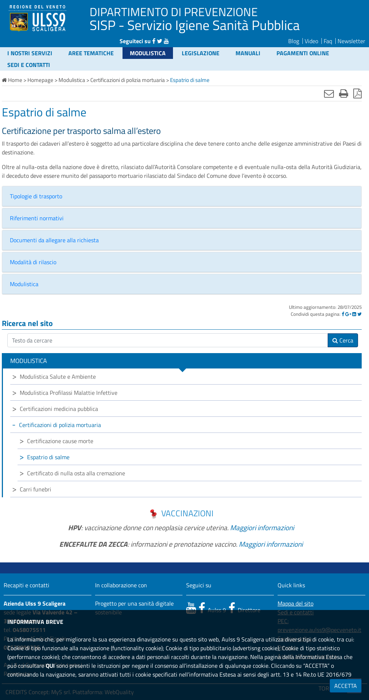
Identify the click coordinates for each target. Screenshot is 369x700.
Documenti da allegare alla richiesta (54, 240)
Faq (328, 41)
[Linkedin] (354, 314)
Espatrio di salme (48, 457)
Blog (293, 41)
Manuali (248, 53)
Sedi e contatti (28, 64)
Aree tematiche (91, 53)
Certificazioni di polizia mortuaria (60, 424)
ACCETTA (345, 685)
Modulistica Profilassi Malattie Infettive (68, 392)
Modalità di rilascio (33, 262)
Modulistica (148, 53)
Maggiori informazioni (262, 527)
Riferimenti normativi (37, 218)
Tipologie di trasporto (36, 196)
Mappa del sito (295, 603)
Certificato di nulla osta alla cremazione (76, 473)
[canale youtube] (191, 608)
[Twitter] (359, 314)
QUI (50, 665)
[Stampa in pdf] (357, 93)
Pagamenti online (302, 53)
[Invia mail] (329, 93)
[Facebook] (343, 314)
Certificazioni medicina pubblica (59, 408)
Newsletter (351, 41)
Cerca (342, 340)
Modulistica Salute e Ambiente (58, 376)
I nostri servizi (29, 53)
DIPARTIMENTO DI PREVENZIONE (174, 11)
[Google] (348, 314)
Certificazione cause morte (60, 441)
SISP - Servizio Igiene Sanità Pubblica (195, 25)
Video (311, 41)
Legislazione (200, 53)
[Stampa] (343, 93)
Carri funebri (35, 489)
